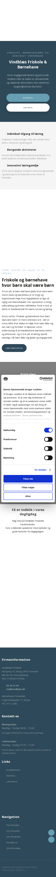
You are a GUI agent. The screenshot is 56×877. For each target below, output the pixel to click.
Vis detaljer (40, 469)
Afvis (28, 496)
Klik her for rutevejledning (15, 674)
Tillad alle (28, 478)
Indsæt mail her (9, 753)
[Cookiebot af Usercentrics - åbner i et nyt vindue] (40, 379)
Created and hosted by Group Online (19, 867)
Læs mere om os (14, 348)
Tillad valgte (28, 487)
